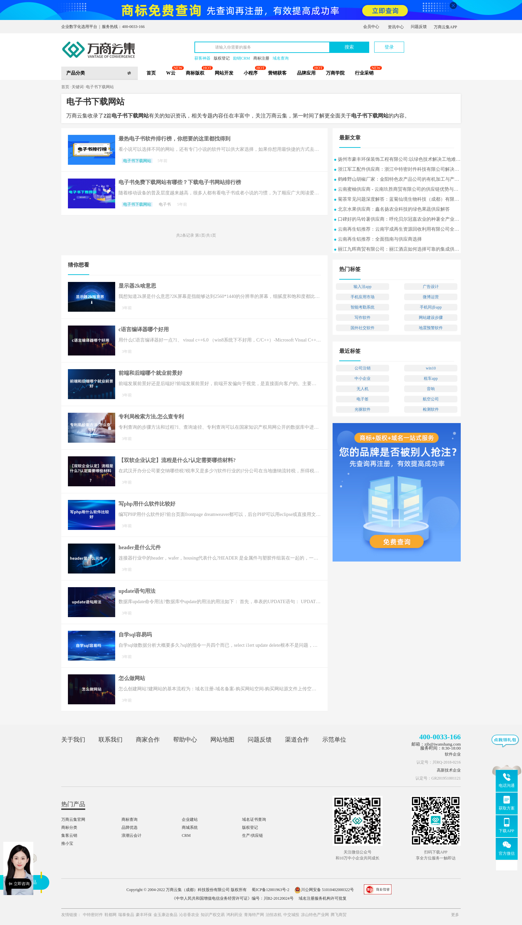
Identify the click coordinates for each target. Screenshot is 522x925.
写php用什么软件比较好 (147, 504)
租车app (430, 378)
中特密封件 (93, 914)
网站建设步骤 (431, 317)
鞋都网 (111, 914)
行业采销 (364, 73)
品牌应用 (306, 73)
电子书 (165, 204)
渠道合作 (297, 739)
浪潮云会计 (131, 835)
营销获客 (277, 73)
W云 (170, 73)
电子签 (363, 399)
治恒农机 (274, 914)
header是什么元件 (140, 547)
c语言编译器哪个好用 (144, 329)
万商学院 (335, 73)
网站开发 (224, 73)
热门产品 (73, 804)
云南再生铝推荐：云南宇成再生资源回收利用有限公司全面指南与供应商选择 (398, 230)
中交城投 (291, 914)
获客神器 (202, 58)
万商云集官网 (73, 819)
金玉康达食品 (165, 914)
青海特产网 (254, 914)
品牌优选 (129, 827)
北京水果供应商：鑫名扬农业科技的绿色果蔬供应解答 (394, 209)
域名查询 (281, 58)
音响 (431, 388)
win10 (431, 368)
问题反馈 (419, 26)
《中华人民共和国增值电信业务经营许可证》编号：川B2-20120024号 (233, 898)
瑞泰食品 (126, 914)
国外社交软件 (363, 328)
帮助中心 (185, 739)
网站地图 (222, 739)
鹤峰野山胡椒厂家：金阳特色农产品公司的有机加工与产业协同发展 (398, 180)
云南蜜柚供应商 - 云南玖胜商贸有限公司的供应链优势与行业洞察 (398, 190)
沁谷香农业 (189, 914)
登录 (389, 47)
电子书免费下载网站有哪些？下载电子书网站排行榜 (180, 182)
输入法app (362, 286)
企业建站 (190, 819)
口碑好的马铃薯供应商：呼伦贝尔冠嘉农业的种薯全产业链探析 (398, 220)
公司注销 (363, 368)
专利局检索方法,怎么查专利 (151, 416)
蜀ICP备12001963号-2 (270, 889)
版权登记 (222, 58)
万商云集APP (445, 27)
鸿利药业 (234, 914)
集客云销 (69, 835)
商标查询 (129, 819)
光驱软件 (363, 409)
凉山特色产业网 (315, 914)
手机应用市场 (363, 297)
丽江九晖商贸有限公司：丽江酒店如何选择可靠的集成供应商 (398, 250)
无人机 (363, 388)
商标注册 (261, 58)
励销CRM (241, 58)
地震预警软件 (431, 328)
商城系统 (190, 827)
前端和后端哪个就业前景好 (150, 373)
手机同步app (430, 307)
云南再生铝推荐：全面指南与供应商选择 (380, 239)
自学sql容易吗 (135, 634)
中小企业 (363, 378)
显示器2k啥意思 (137, 286)
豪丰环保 (144, 914)
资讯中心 (396, 27)
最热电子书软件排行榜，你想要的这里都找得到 (174, 138)
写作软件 (363, 317)
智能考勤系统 (363, 307)
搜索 (349, 47)
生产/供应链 (252, 835)
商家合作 (148, 739)
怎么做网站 (132, 678)
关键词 (78, 87)
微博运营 (431, 297)
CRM (186, 835)
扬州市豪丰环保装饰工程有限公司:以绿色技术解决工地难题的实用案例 (399, 160)
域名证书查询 (254, 819)
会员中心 (371, 26)
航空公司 (431, 399)
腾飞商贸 (339, 914)
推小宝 (67, 843)
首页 (151, 73)
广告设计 (431, 286)
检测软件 (431, 409)
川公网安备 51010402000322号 (324, 889)
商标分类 (69, 827)
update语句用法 (137, 591)
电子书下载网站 (100, 87)
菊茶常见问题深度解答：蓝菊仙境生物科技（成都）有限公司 (398, 200)
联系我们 (111, 739)
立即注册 (429, 43)
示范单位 (334, 739)
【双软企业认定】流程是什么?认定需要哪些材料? (177, 460)
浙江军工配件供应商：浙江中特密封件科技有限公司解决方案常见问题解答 (398, 170)
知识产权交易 (213, 914)
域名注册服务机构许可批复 (323, 898)
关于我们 (73, 739)
